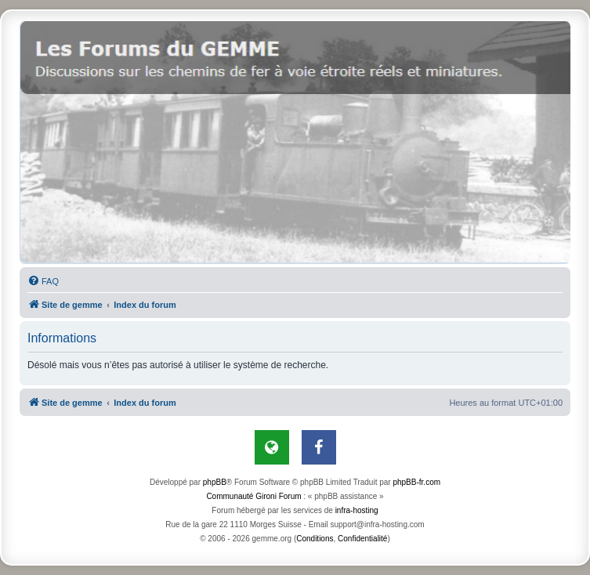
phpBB (214, 482)
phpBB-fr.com (416, 482)
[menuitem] (43, 281)
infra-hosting (356, 510)
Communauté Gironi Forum (253, 496)
